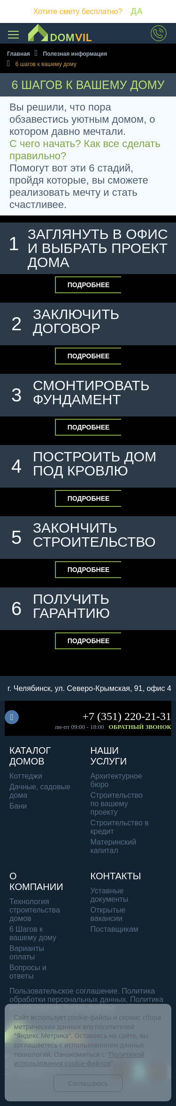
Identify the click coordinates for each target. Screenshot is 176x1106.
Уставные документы (110, 895)
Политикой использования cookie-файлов (79, 1059)
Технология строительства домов (34, 910)
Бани (18, 806)
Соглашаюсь (88, 1083)
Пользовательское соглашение (63, 991)
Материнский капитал (114, 846)
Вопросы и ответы (27, 972)
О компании (36, 881)
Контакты (116, 876)
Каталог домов (30, 755)
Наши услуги (109, 755)
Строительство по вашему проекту (117, 803)
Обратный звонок (140, 727)
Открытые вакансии (108, 914)
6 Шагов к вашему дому (32, 933)
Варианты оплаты (26, 952)
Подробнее (89, 285)
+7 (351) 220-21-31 (126, 716)
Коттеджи (25, 776)
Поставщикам (114, 929)
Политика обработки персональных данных (82, 995)
